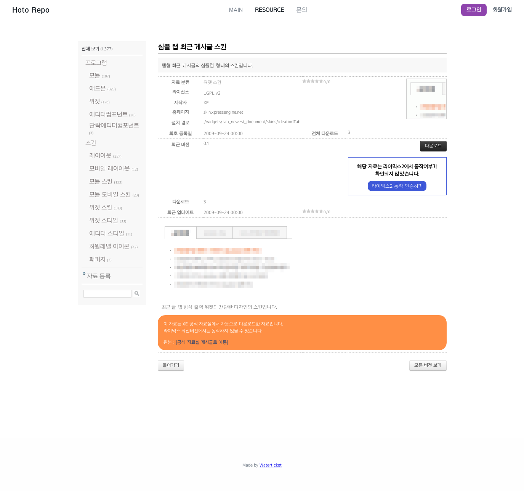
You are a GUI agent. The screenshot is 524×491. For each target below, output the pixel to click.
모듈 (94, 75)
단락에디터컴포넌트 (114, 125)
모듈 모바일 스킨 (110, 194)
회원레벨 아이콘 (109, 246)
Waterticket (271, 465)
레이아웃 (100, 155)
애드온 (97, 88)
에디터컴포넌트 (108, 114)
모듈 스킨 (100, 181)
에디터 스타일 (106, 233)
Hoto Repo (31, 10)
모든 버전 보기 (428, 365)
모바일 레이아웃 (109, 168)
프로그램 (96, 63)
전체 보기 (90, 49)
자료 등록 (99, 276)
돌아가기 (171, 365)
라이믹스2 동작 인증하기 (397, 186)
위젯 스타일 (103, 220)
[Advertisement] (262, 398)
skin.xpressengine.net (223, 112)
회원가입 (502, 10)
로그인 (473, 10)
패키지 (97, 259)
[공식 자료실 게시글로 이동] (202, 342)
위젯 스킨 (100, 207)
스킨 (90, 143)
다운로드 (433, 145)
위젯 (94, 101)
